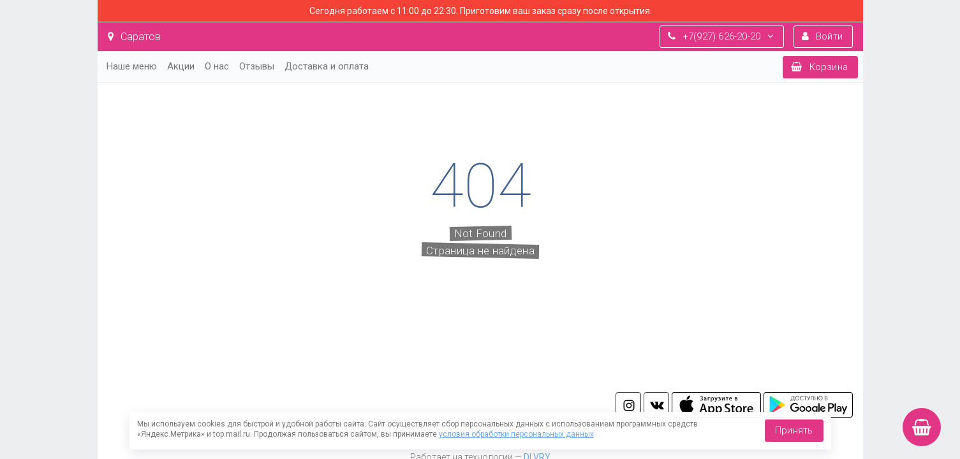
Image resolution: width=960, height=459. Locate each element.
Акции (181, 66)
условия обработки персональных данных (516, 434)
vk (656, 405)
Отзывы (256, 66)
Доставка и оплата (326, 66)
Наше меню (132, 66)
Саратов (134, 37)
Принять (794, 430)
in (628, 405)
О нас (217, 66)
